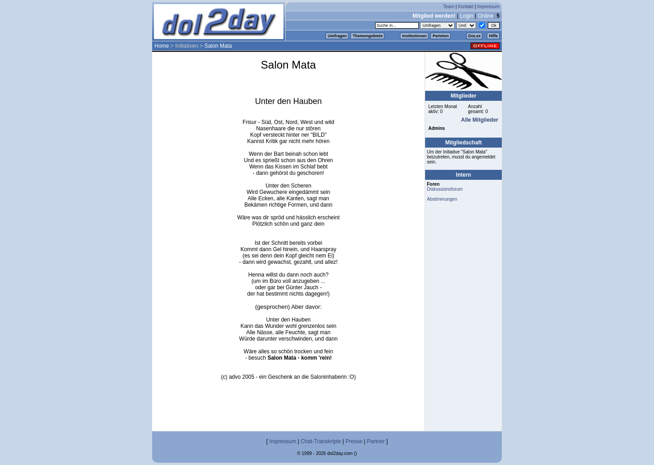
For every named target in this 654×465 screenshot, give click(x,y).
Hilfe (493, 36)
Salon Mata (218, 46)
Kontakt (465, 6)
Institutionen (414, 36)
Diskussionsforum (445, 189)
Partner (376, 441)
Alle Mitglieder (479, 120)
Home (161, 46)
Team (448, 6)
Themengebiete (367, 36)
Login (466, 16)
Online (486, 16)
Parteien (440, 36)
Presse (354, 441)
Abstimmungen (442, 199)
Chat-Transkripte (321, 441)
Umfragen (337, 36)
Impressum (488, 6)
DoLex (474, 36)
